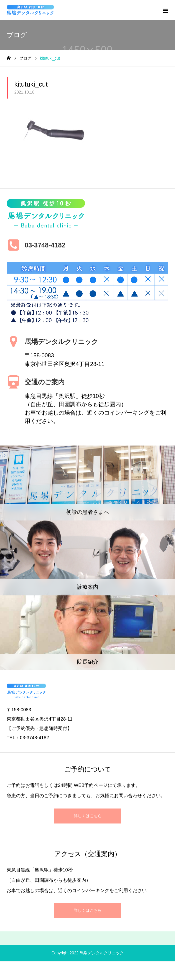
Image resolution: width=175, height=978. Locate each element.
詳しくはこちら (88, 816)
